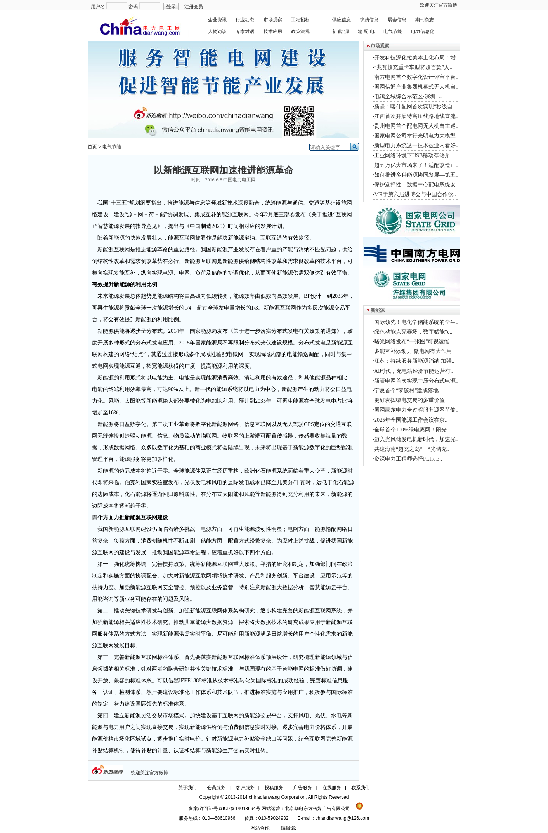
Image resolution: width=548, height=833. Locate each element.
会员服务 (216, 787)
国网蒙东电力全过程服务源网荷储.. (416, 410)
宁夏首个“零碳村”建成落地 (406, 390)
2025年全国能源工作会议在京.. (410, 420)
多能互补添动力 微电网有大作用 (413, 351)
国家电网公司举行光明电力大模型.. (416, 136)
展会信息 (397, 20)
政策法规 (300, 31)
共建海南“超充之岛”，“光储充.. (411, 449)
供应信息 (341, 20)
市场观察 (273, 20)
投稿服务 (274, 787)
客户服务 (245, 787)
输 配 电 (366, 31)
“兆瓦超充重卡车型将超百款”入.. (413, 67)
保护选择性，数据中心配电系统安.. (416, 185)
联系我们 (360, 787)
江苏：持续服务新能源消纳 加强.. (414, 361)
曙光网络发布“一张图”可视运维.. (413, 341)
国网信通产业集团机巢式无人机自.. (416, 87)
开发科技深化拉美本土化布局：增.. (416, 58)
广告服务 (302, 787)
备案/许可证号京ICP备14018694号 (225, 808)
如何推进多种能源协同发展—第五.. (416, 175)
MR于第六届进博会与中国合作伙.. (415, 194)
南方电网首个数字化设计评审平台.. (416, 77)
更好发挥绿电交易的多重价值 (409, 400)
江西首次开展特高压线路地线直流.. (416, 116)
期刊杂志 (424, 20)
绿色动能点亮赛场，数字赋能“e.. (413, 332)
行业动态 (245, 20)
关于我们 (187, 787)
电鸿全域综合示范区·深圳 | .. (408, 96)
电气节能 (392, 31)
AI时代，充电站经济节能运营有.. (413, 371)
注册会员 (193, 6)
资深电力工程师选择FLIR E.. (408, 459)
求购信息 (369, 20)
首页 (92, 147)
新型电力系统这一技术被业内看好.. (416, 145)
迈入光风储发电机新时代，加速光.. (416, 439)
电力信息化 (422, 31)
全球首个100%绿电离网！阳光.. (411, 430)
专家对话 (245, 31)
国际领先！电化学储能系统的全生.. (416, 322)
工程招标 (300, 20)
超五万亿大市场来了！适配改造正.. (416, 165)
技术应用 (273, 31)
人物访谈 (217, 31)
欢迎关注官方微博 (438, 5)
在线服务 (332, 787)
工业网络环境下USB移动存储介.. (413, 155)
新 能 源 (340, 31)
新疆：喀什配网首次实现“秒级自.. (414, 107)
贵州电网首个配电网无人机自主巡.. (416, 126)
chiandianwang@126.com (342, 818)
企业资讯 (217, 20)
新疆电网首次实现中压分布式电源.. (416, 381)
